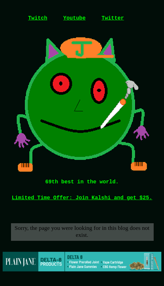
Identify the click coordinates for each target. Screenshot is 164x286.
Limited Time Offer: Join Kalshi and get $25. (82, 198)
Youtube (74, 18)
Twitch (37, 18)
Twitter (112, 18)
